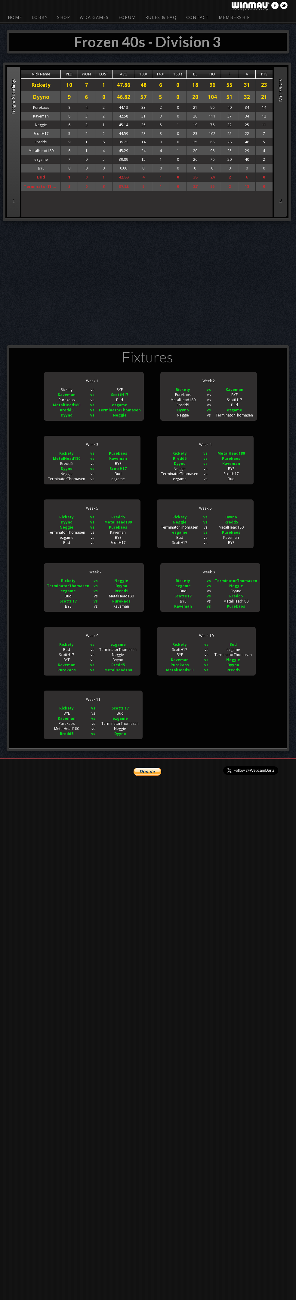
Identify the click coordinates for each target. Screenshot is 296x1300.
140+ (160, 74)
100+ (143, 74)
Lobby (40, 17)
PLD (69, 74)
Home (15, 17)
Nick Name (41, 74)
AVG (123, 74)
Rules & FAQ (161, 17)
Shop (63, 17)
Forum (127, 17)
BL (195, 74)
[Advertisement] (133, 282)
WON (86, 74)
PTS (264, 74)
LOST (103, 74)
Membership (234, 17)
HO (212, 74)
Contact (197, 17)
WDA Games (94, 17)
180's (177, 74)
